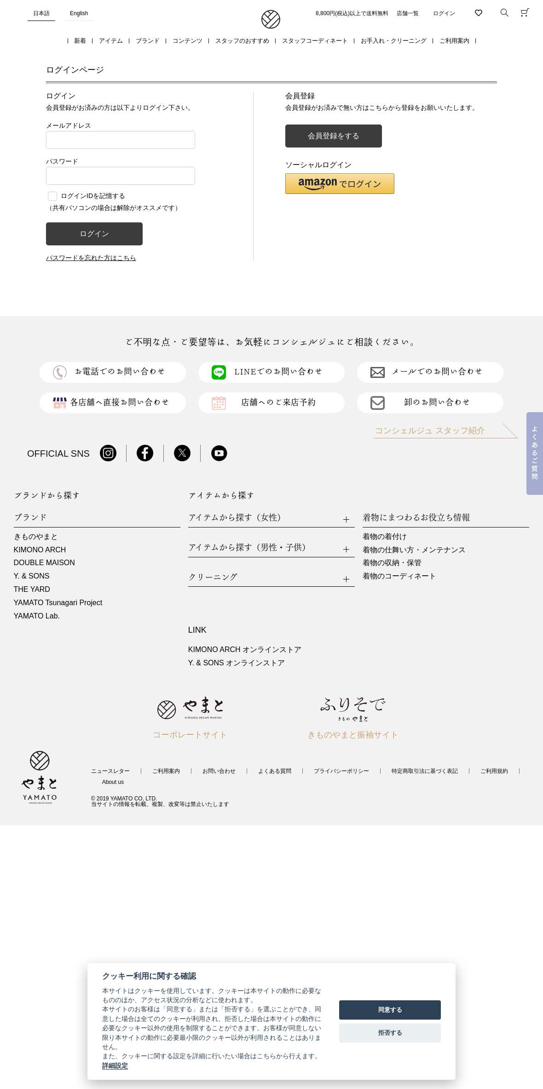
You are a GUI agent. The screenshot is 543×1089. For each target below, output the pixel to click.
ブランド (148, 40)
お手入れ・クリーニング (394, 40)
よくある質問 (274, 771)
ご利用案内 (454, 40)
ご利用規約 (494, 771)
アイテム (111, 40)
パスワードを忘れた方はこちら (91, 257)
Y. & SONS (32, 576)
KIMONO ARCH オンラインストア (244, 649)
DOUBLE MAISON (44, 563)
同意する (390, 1009)
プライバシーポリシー (341, 771)
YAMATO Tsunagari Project (58, 603)
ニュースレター (110, 771)
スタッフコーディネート (315, 40)
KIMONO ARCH (40, 550)
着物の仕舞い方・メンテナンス (414, 550)
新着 (80, 40)
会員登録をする (333, 136)
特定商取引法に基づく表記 (425, 771)
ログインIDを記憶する (93, 196)
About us (113, 782)
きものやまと (36, 536)
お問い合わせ (219, 771)
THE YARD (32, 589)
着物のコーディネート (399, 576)
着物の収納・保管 (392, 563)
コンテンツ (187, 40)
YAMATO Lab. (37, 616)
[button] (339, 183)
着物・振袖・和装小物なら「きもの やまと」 (270, 19)
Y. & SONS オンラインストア (236, 663)
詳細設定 (115, 1065)
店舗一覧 (408, 13)
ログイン (444, 13)
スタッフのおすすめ (242, 40)
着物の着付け (385, 536)
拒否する (390, 1032)
